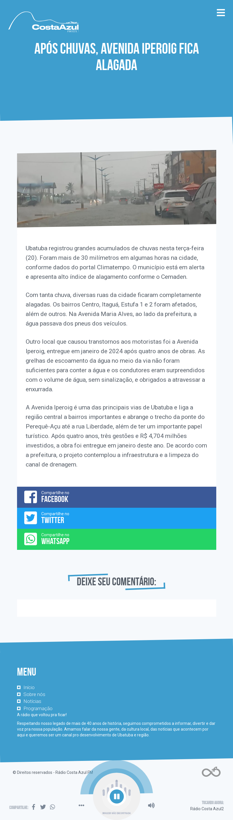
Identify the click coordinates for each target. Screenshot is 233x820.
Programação (38, 708)
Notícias (32, 701)
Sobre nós (34, 694)
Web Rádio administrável (211, 772)
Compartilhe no (116, 497)
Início (29, 687)
